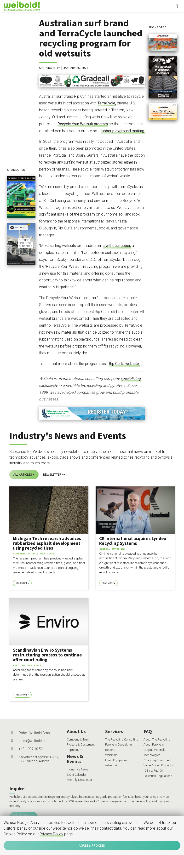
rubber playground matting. (123, 131)
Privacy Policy (51, 834)
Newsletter (52, 474)
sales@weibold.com (34, 741)
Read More (21, 583)
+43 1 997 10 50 (31, 749)
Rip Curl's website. (124, 363)
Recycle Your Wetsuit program (83, 124)
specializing (131, 378)
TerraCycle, (107, 103)
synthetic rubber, (117, 245)
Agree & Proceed (92, 845)
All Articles (22, 474)
